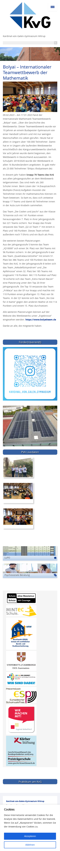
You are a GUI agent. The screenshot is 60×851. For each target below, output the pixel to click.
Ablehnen (30, 845)
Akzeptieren (30, 836)
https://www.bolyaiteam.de (40, 319)
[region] (30, 828)
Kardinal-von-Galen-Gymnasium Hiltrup (24, 36)
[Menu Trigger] (52, 6)
